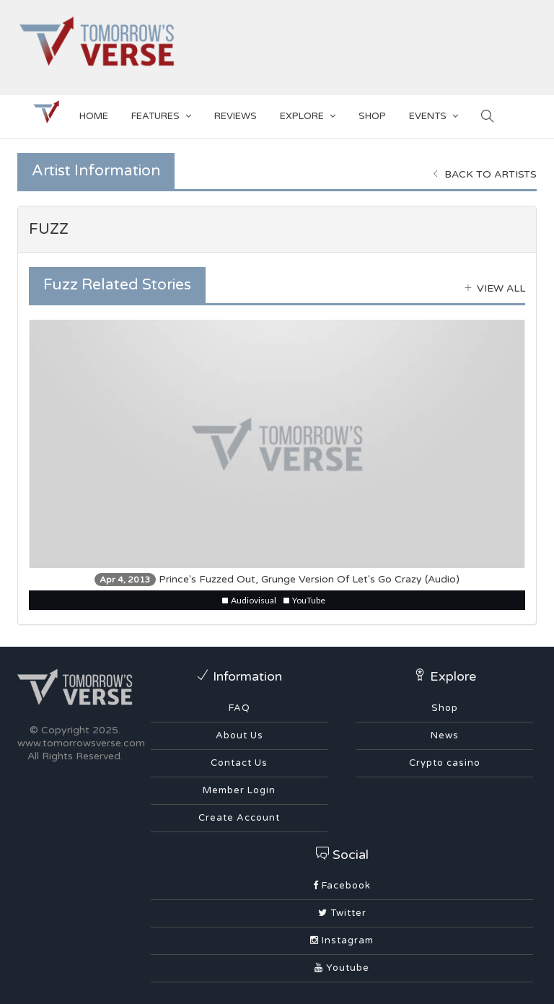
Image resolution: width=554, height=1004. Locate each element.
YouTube (304, 600)
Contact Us (239, 763)
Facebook (342, 885)
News (445, 735)
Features (161, 113)
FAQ (239, 708)
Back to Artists (484, 174)
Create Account (239, 818)
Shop (444, 708)
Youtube (342, 968)
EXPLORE (307, 113)
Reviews (235, 116)
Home (93, 116)
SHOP (372, 116)
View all (495, 288)
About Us (239, 735)
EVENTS (433, 113)
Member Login (239, 790)
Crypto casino (444, 763)
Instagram (342, 940)
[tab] (277, 229)
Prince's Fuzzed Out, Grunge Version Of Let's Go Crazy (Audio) (277, 579)
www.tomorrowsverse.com (81, 743)
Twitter (342, 913)
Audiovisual (249, 600)
